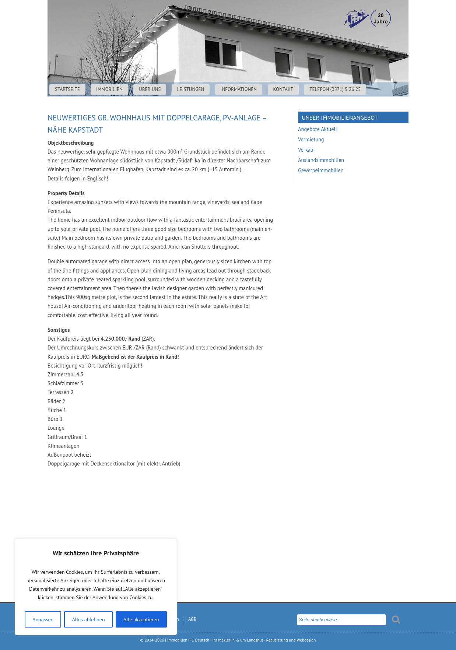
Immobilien (109, 89)
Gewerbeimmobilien (320, 170)
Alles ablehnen (88, 619)
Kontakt (283, 89)
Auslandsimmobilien (321, 160)
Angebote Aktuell (317, 129)
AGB (192, 619)
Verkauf (306, 149)
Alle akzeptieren (141, 619)
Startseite (67, 89)
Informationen (239, 89)
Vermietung (311, 139)
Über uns (150, 89)
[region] (96, 587)
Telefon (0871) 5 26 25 (335, 89)
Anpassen (42, 619)
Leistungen (190, 89)
